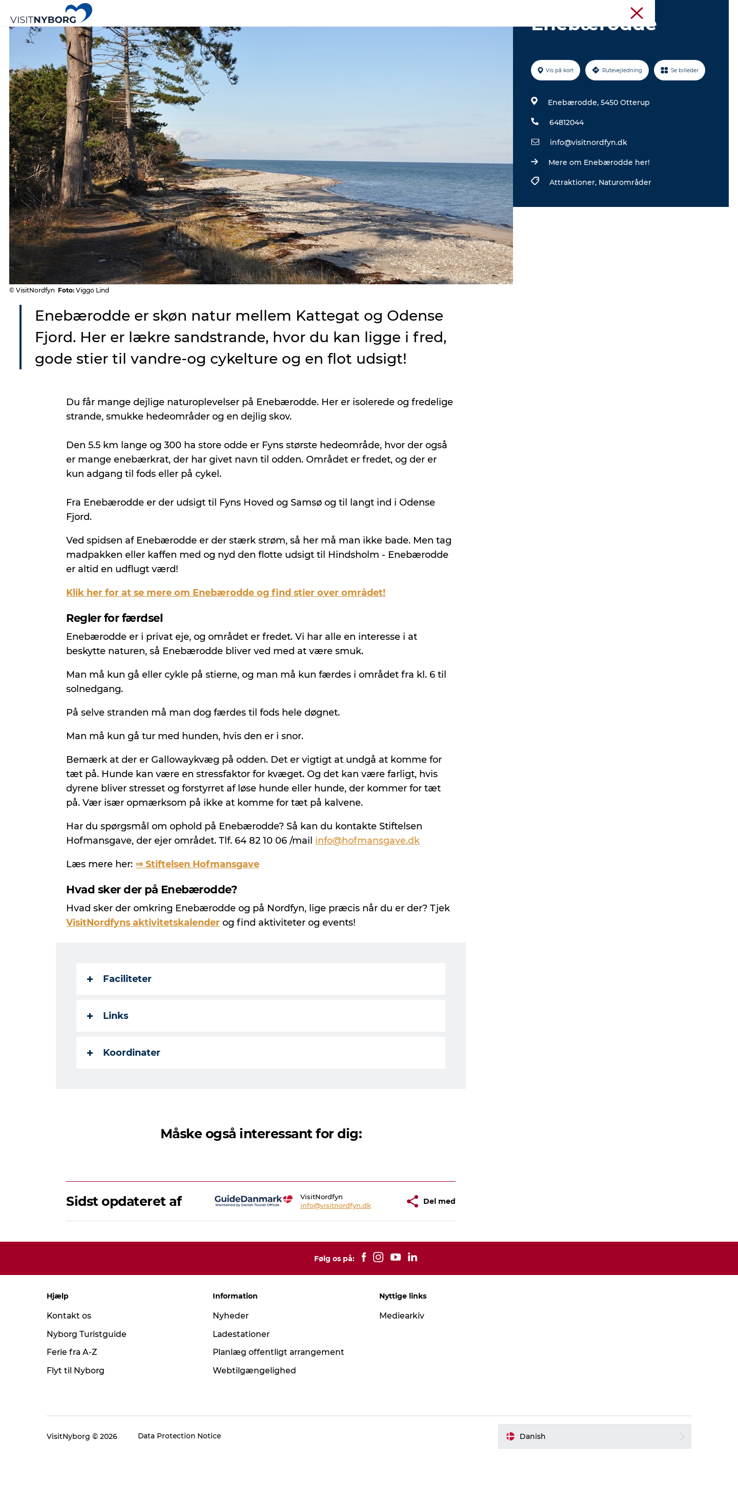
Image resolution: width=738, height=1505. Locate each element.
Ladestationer (244, 1383)
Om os (718, 9)
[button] (367, 1250)
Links (108, 1064)
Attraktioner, (573, 231)
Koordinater (124, 1101)
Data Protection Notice (185, 1485)
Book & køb (528, 33)
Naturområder (624, 231)
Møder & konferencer (588, 9)
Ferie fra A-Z (77, 1401)
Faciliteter (120, 1027)
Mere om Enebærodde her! (598, 211)
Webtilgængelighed (257, 1419)
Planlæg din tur (461, 33)
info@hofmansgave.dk (368, 889)
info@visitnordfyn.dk (588, 191)
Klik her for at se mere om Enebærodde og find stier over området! (227, 641)
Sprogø (401, 33)
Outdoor (273, 33)
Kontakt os (74, 1364)
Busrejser (644, 9)
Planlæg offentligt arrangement (282, 1401)
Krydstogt (683, 9)
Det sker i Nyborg (338, 33)
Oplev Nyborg (214, 33)
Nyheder (233, 1364)
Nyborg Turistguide (91, 1383)
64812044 (566, 171)
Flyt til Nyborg (80, 1419)
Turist (537, 9)
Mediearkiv (402, 1364)
